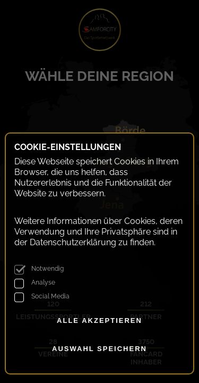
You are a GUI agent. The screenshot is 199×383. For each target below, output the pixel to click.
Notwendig (47, 268)
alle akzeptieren (99, 320)
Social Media (50, 296)
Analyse (43, 282)
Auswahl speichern (99, 349)
